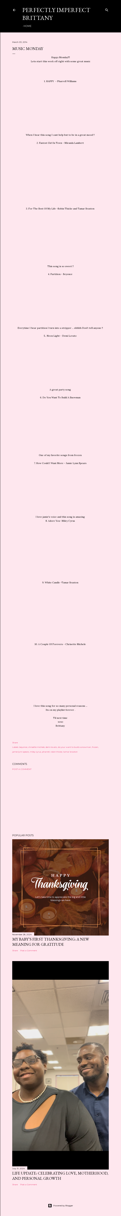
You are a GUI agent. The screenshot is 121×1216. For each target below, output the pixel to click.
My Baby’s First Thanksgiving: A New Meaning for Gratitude (50, 942)
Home (27, 26)
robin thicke (56, 751)
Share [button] (15, 742)
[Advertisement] (60, 802)
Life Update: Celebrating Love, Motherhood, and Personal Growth (60, 1176)
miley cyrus (35, 751)
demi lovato (51, 747)
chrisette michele (36, 747)
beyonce (23, 747)
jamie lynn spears (20, 751)
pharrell (46, 751)
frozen (95, 747)
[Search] (107, 9)
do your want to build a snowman (74, 747)
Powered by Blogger (60, 1206)
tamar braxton (70, 751)
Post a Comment (22, 769)
